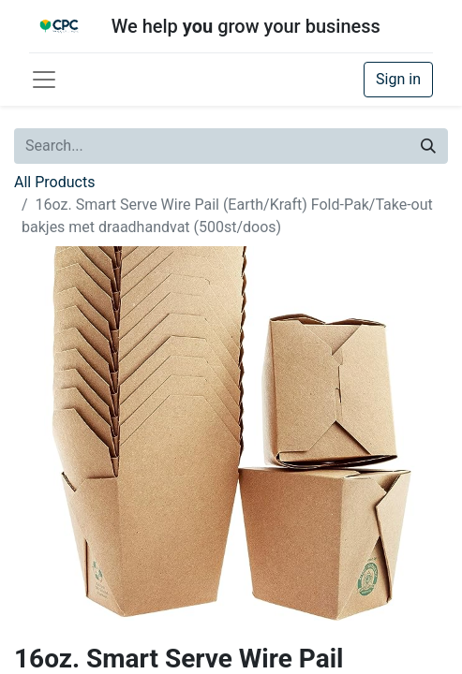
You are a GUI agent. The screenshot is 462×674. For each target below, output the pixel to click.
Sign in (398, 79)
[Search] (428, 146)
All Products (54, 182)
